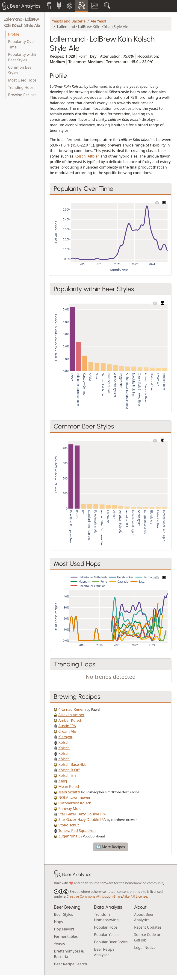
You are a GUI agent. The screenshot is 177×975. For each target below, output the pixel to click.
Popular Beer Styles (111, 941)
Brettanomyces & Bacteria (69, 954)
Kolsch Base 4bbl (72, 764)
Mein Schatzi (69, 792)
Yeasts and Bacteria (69, 21)
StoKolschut (68, 825)
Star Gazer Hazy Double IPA (82, 814)
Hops (58, 921)
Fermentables (66, 936)
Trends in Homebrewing (106, 917)
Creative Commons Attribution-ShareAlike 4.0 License (107, 896)
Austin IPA (67, 725)
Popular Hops (106, 927)
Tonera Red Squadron (77, 830)
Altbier (93, 156)
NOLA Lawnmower (74, 797)
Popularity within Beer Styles (22, 57)
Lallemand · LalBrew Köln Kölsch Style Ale (22, 22)
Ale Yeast (98, 21)
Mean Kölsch (69, 786)
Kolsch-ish (67, 775)
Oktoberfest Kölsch (74, 803)
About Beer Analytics (144, 917)
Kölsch (80, 156)
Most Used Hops (22, 80)
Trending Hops (20, 87)
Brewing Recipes (22, 94)
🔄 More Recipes (110, 846)
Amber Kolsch (70, 720)
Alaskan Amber (71, 714)
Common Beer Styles (20, 70)
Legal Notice (145, 947)
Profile (13, 34)
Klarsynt (65, 736)
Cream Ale (67, 731)
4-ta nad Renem (72, 709)
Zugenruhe (67, 836)
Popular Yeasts (106, 934)
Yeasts (59, 943)
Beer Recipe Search (70, 964)
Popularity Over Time (21, 44)
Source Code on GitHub (147, 937)
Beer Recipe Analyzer (104, 952)
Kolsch (64, 747)
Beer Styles (63, 914)
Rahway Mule (69, 808)
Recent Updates (147, 927)
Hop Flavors (64, 929)
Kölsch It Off (69, 769)
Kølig (62, 780)
